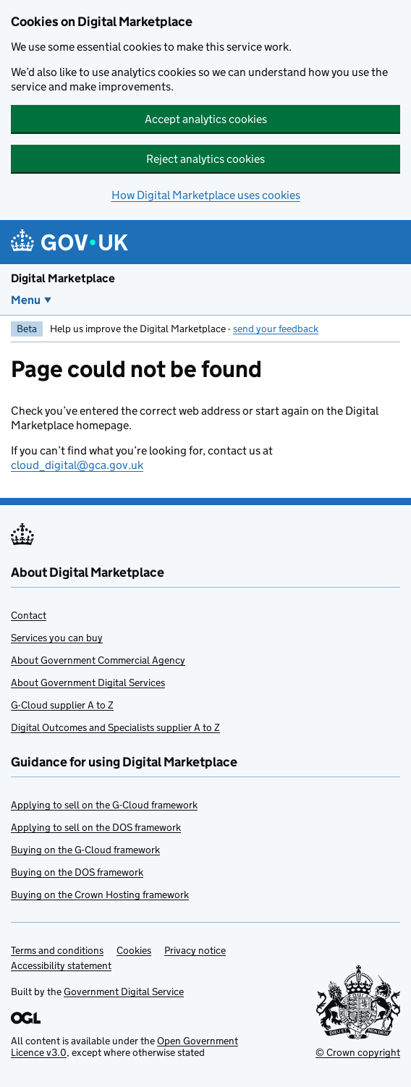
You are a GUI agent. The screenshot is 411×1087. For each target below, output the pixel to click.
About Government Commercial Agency (98, 660)
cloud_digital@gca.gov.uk (77, 465)
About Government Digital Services (88, 682)
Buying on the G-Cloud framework (85, 849)
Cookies (133, 950)
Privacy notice (195, 950)
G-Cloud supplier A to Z (62, 704)
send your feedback (275, 328)
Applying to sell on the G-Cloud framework (104, 804)
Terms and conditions (57, 950)
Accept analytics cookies (206, 119)
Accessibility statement (61, 965)
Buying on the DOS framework (77, 872)
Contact (28, 615)
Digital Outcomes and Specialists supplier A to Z (115, 727)
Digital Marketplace (63, 278)
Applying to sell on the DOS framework (96, 827)
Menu (26, 300)
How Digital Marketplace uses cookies (205, 195)
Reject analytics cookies (205, 159)
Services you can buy (57, 637)
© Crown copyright (357, 1052)
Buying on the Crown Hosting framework (100, 894)
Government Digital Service (124, 991)
